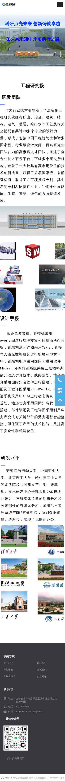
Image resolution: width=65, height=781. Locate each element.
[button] (60, 4)
